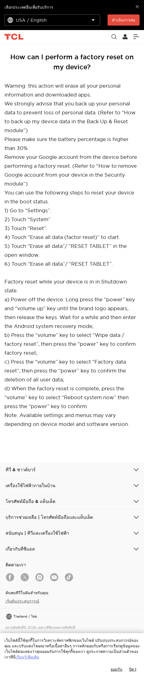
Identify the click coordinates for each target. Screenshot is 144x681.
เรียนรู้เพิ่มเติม (27, 657)
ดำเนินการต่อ (123, 20)
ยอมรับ (116, 669)
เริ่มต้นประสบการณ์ (22, 601)
